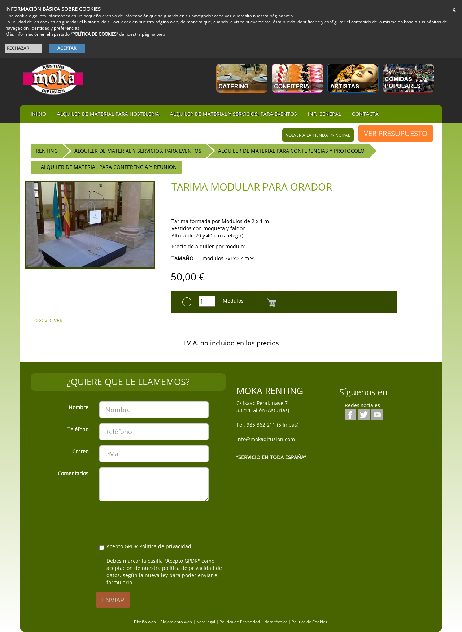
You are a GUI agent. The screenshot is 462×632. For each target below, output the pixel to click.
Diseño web (145, 621)
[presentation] (154, 521)
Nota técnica (275, 621)
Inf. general (324, 113)
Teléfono (77, 429)
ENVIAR (113, 600)
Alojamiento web (176, 621)
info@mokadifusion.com (265, 439)
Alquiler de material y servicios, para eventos (233, 113)
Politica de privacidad (165, 546)
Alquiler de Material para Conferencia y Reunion (109, 167)
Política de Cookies (309, 621)
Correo (80, 451)
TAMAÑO (182, 258)
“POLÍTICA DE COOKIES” (94, 34)
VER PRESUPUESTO (396, 133)
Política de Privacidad (239, 621)
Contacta (365, 113)
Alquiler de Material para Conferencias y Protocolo (291, 150)
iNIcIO (38, 113)
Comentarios (73, 473)
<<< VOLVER (48, 320)
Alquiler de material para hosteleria (108, 113)
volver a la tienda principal (318, 135)
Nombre (78, 407)
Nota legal (205, 621)
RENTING (47, 150)
